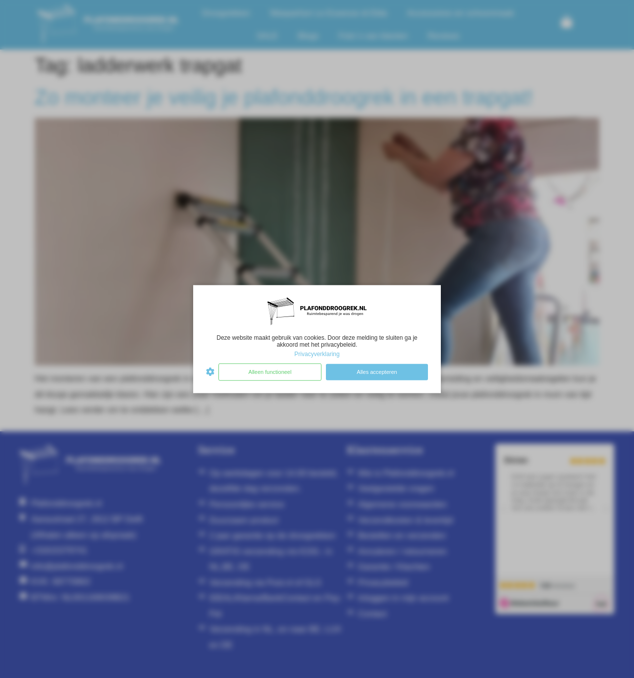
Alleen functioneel (270, 372)
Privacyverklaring (316, 354)
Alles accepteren (377, 372)
